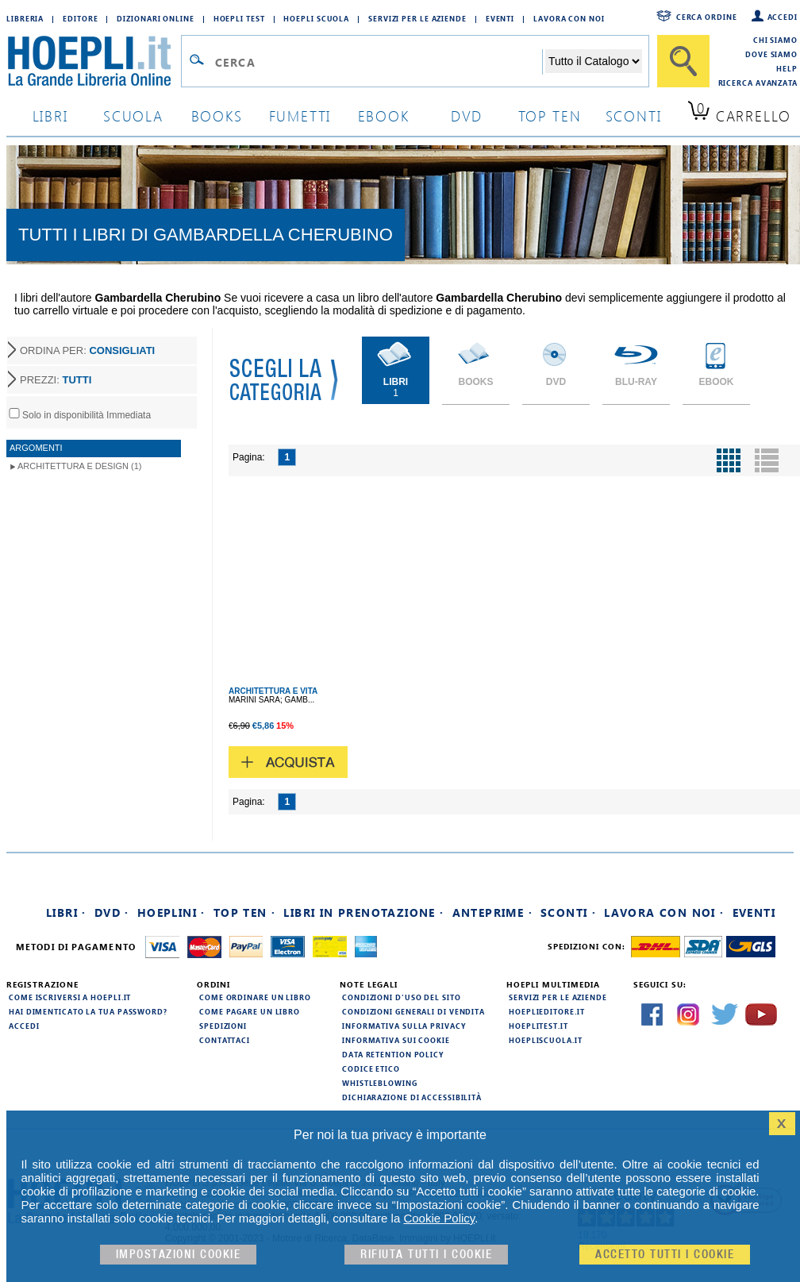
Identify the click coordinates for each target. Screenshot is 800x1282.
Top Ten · (244, 912)
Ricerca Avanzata (758, 82)
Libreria (25, 18)
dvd (467, 115)
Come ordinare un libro (255, 997)
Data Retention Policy (393, 1054)
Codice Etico (371, 1068)
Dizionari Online (155, 18)
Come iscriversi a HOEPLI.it (70, 997)
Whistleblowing (379, 1083)
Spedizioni (223, 1025)
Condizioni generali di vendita (413, 1011)
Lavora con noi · (664, 912)
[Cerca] (683, 61)
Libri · (66, 912)
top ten (550, 115)
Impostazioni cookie (178, 1255)
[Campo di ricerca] (378, 62)
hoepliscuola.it (546, 1040)
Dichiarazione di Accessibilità (412, 1097)
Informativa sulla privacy (404, 1025)
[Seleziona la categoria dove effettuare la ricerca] (593, 61)
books (217, 115)
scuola (133, 115)
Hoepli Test (239, 18)
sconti (634, 115)
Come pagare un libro (249, 1011)
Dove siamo (771, 54)
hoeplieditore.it (546, 1011)
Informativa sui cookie (396, 1040)
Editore (80, 18)
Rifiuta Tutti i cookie (426, 1255)
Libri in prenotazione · (363, 912)
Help (787, 68)
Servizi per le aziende (417, 18)
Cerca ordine (706, 16)
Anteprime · (492, 912)
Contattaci (224, 1040)
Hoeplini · (171, 912)
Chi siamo (775, 39)
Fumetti (300, 115)
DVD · (111, 912)
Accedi (782, 16)
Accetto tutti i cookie (664, 1255)
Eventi (500, 18)
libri (50, 115)
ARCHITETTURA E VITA (273, 691)
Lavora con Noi (569, 18)
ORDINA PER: (87, 350)
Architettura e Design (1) (79, 466)
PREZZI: (55, 380)
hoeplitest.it (538, 1025)
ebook (384, 115)
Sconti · (568, 912)
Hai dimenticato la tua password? (88, 1011)
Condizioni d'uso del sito (401, 997)
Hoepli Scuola (316, 18)
